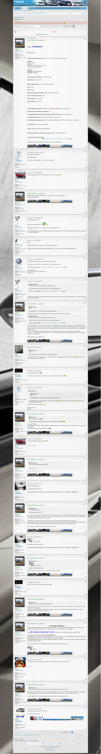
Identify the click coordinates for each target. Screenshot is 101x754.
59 (19, 398)
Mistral (16, 393)
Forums (25, 8)
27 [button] (84, 26)
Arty (48, 747)
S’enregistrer (31, 10)
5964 (20, 163)
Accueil (18, 8)
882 (20, 247)
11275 (20, 53)
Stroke (16, 668)
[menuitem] (75, 8)
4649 (20, 672)
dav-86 (16, 718)
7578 (20, 496)
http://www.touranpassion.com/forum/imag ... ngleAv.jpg (56, 138)
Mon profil (29, 666)
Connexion (24, 10)
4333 (20, 184)
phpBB (47, 746)
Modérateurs (21, 19)
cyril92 (16, 354)
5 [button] (79, 732)
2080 (20, 229)
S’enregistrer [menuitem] (86, 8)
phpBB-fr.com (52, 749)
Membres (32, 8)
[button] (71, 26)
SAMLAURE (17, 157)
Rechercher (17, 10)
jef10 (16, 373)
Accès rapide (15, 8)
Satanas (16, 179)
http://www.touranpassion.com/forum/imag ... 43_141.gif (51, 267)
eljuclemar (17, 265)
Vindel (16, 490)
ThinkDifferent (19, 17)
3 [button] (77, 26)
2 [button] (75, 26)
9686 (20, 378)
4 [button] (77, 732)
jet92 (16, 242)
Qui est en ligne (19, 739)
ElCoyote (17, 225)
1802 (20, 270)
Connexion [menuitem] (84, 8)
